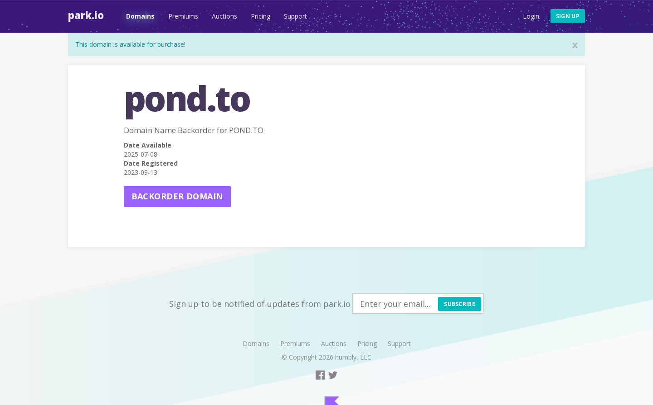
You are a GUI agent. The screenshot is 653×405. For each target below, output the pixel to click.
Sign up (568, 16)
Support (295, 16)
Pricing (260, 16)
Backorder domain (177, 196)
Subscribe (459, 304)
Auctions (224, 16)
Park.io (86, 15)
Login (531, 16)
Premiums (183, 16)
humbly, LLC (353, 357)
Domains (140, 16)
